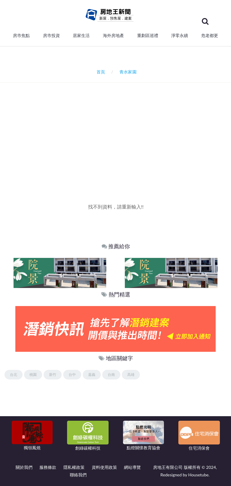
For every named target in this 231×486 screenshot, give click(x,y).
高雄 (130, 374)
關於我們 (24, 467)
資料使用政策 (104, 467)
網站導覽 (132, 467)
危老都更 (209, 35)
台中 (72, 374)
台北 (13, 374)
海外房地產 (113, 35)
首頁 (99, 71)
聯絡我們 (78, 474)
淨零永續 (179, 35)
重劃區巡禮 (147, 35)
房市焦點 (21, 35)
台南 (111, 374)
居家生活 (81, 35)
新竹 (52, 374)
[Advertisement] (118, 152)
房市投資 (51, 35)
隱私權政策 (74, 467)
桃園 (33, 374)
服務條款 (47, 467)
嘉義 (91, 374)
